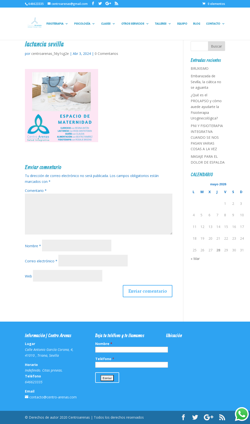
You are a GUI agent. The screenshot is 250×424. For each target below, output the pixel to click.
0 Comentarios (106, 53)
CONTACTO (213, 24)
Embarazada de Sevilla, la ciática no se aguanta (206, 82)
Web (28, 276)
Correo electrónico (41, 261)
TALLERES (161, 24)
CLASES (106, 24)
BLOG (196, 24)
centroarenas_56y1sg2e (50, 53)
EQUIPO (182, 24)
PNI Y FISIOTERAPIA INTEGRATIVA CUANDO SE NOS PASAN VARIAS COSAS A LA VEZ (207, 137)
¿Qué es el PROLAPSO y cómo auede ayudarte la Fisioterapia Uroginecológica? (206, 106)
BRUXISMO (199, 68)
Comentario (36, 190)
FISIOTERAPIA (54, 24)
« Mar (195, 258)
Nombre (33, 246)
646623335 (36, 4)
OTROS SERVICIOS (132, 24)
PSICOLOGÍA (82, 24)
